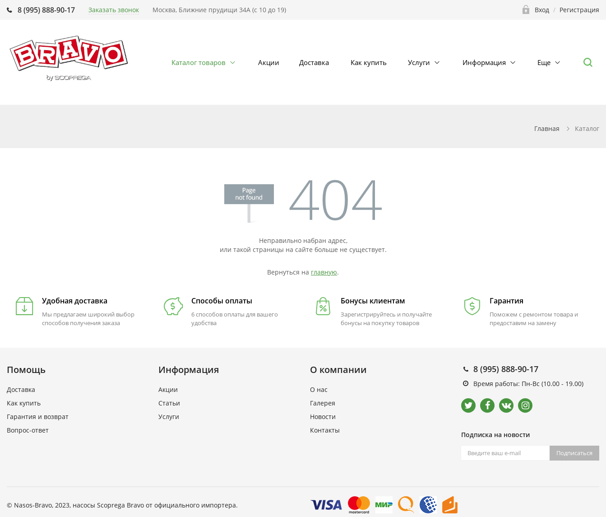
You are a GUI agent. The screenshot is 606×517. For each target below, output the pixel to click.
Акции (268, 62)
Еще (543, 62)
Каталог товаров (198, 62)
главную (324, 272)
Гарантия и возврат (38, 416)
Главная (547, 128)
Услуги (419, 62)
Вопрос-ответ (28, 430)
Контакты (325, 430)
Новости (323, 416)
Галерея (322, 403)
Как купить (369, 62)
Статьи (169, 403)
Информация (484, 62)
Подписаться (574, 453)
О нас (319, 389)
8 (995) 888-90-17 (46, 10)
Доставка (314, 62)
